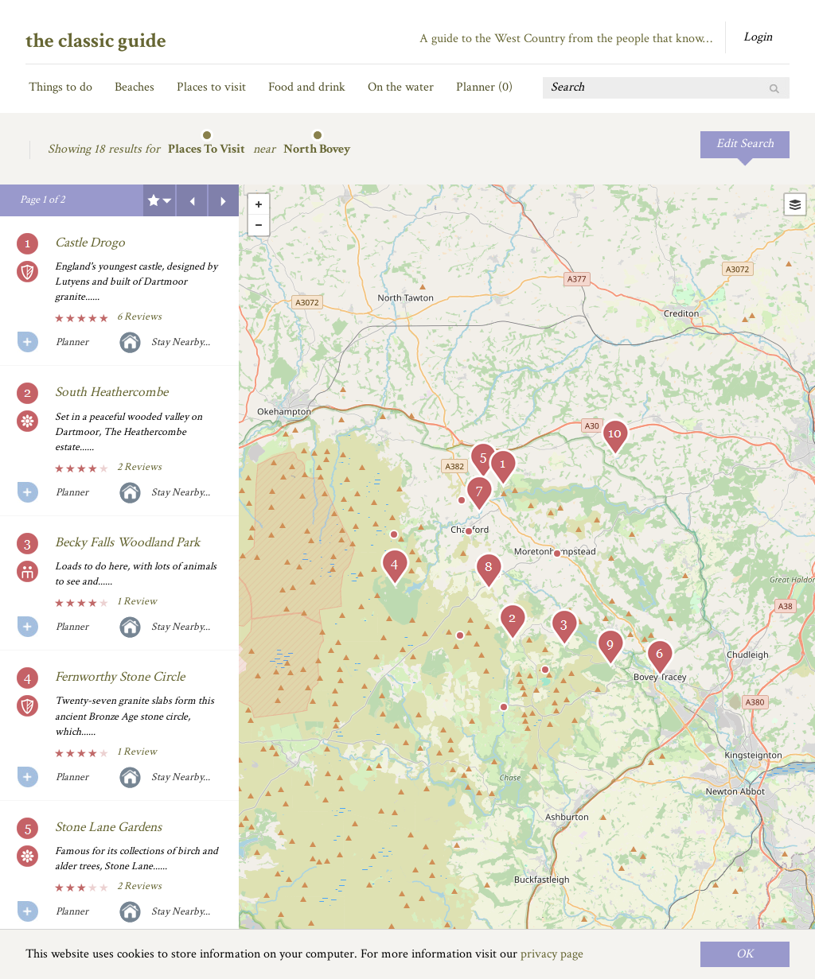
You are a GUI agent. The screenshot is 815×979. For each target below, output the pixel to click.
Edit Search (745, 143)
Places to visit (211, 87)
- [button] (258, 225)
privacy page (552, 954)
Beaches (134, 87)
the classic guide (95, 40)
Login (757, 37)
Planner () (484, 87)
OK (745, 954)
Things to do (60, 87)
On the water (401, 87)
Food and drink (306, 87)
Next (224, 200)
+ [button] (258, 204)
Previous (192, 200)
